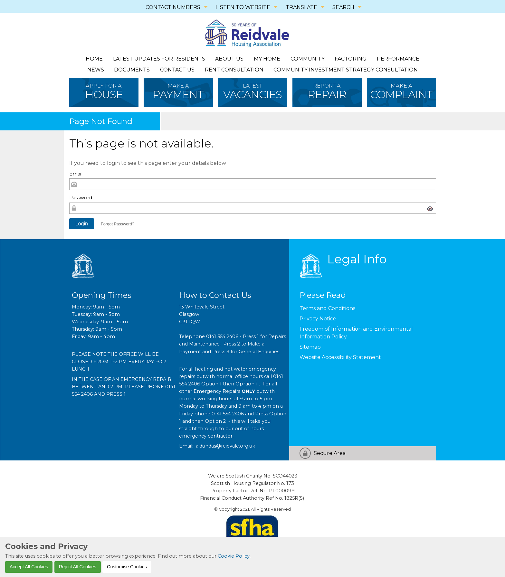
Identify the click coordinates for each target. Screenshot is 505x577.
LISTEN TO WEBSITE (242, 7)
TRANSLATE (301, 7)
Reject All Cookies (77, 566)
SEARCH (343, 7)
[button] (81, 223)
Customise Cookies (127, 566)
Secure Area (330, 453)
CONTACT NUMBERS (173, 7)
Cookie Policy (234, 556)
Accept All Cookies (29, 566)
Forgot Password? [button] (117, 224)
